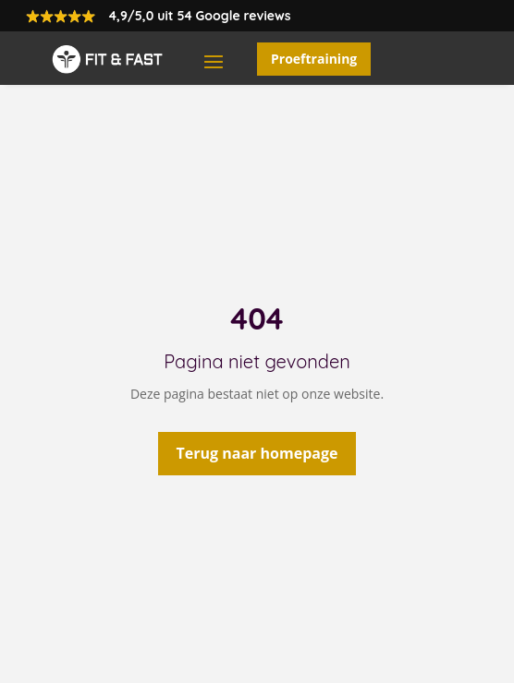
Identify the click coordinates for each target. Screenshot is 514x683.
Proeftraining (314, 58)
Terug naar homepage (257, 453)
